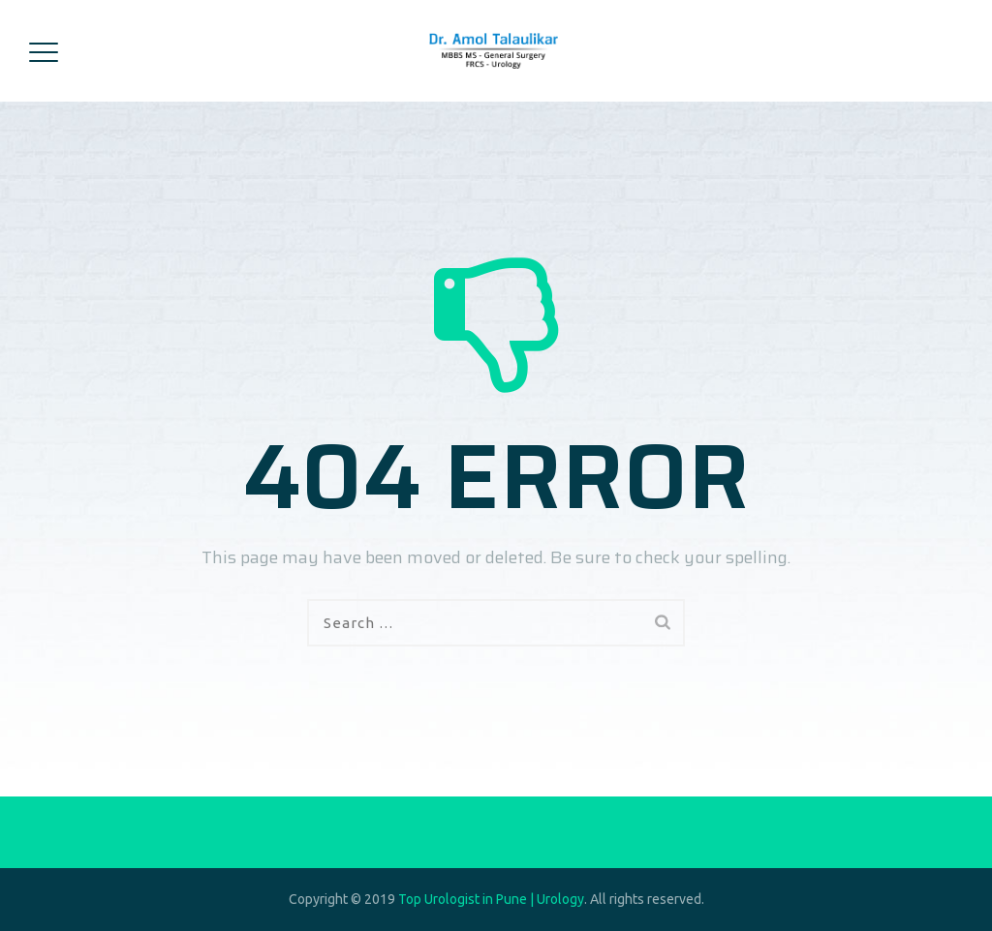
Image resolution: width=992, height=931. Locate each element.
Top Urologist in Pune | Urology (491, 899)
